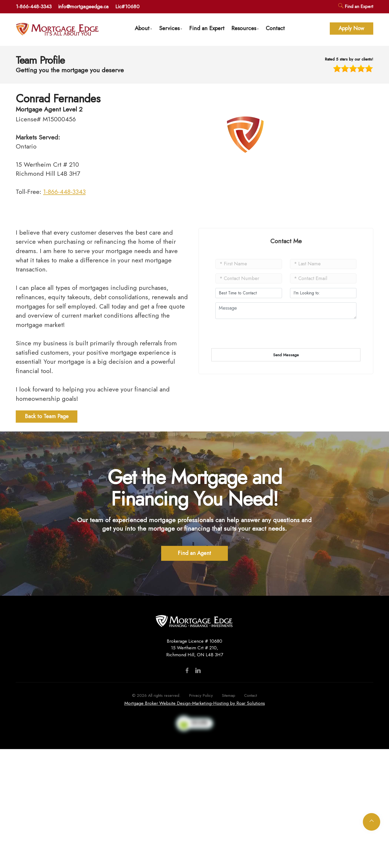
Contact (275, 28)
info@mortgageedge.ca (83, 6)
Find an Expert (355, 6)
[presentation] (255, 370)
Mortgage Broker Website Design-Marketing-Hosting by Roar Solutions (194, 703)
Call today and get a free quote (142, 306)
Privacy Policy (201, 695)
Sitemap (228, 695)
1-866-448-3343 (33, 6)
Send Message (286, 355)
